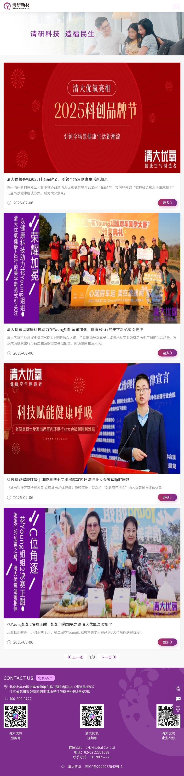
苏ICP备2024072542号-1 (104, 766)
